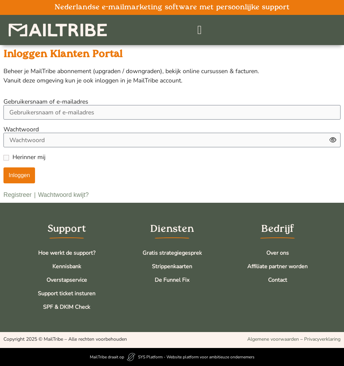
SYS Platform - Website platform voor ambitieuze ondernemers (196, 357)
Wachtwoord (21, 130)
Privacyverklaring (322, 339)
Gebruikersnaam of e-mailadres (45, 102)
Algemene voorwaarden (273, 339)
